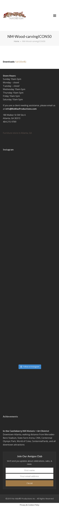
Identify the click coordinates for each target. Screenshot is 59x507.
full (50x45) (20, 61)
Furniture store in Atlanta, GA (17, 132)
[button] (54, 15)
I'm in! (29, 483)
